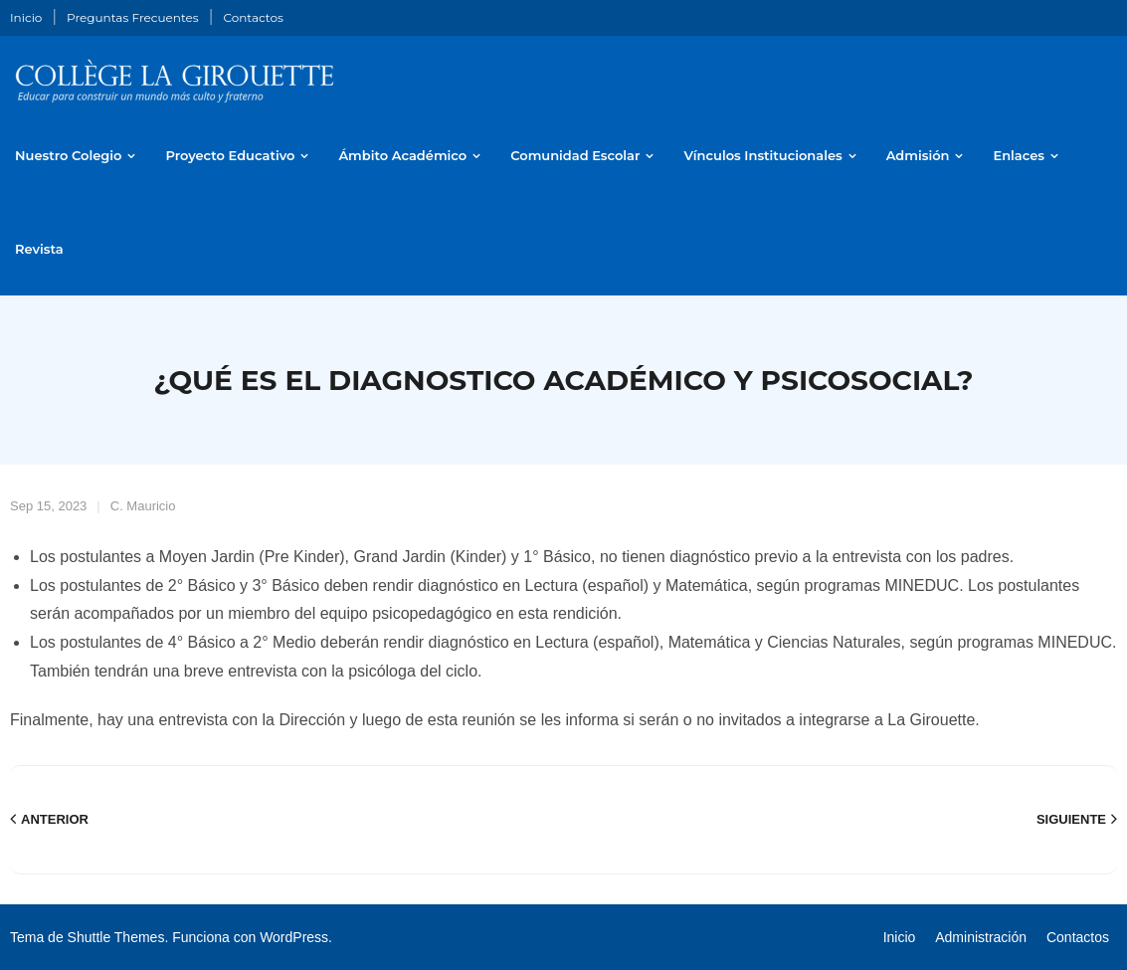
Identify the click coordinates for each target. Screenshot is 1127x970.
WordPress (294, 937)
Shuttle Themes (116, 937)
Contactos (252, 17)
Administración (981, 937)
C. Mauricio (143, 505)
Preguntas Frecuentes (133, 17)
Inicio (26, 17)
